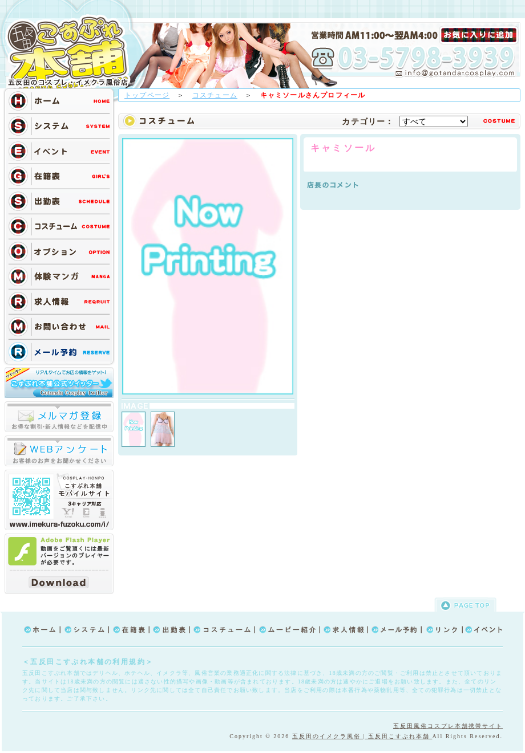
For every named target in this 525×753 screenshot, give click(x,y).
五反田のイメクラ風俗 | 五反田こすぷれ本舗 (362, 736)
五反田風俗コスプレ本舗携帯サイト (448, 726)
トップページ (146, 95)
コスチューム (214, 95)
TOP (71, 52)
